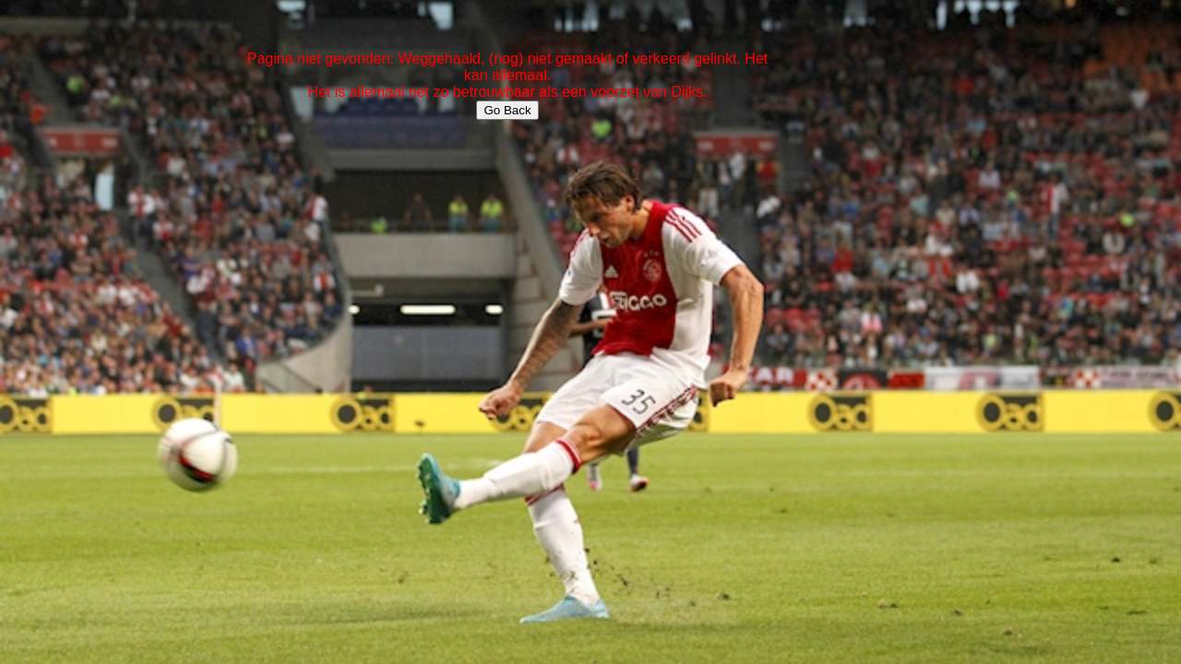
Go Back (507, 110)
